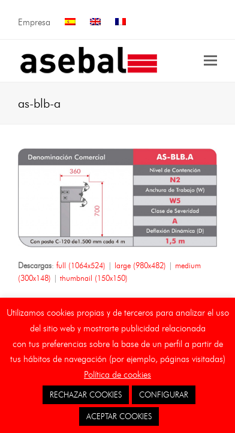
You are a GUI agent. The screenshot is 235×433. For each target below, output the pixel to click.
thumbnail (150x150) (94, 278)
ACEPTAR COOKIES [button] (119, 416)
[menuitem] (70, 22)
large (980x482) (140, 265)
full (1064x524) (81, 265)
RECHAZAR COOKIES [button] (86, 394)
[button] (210, 61)
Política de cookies (117, 374)
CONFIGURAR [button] (163, 394)
